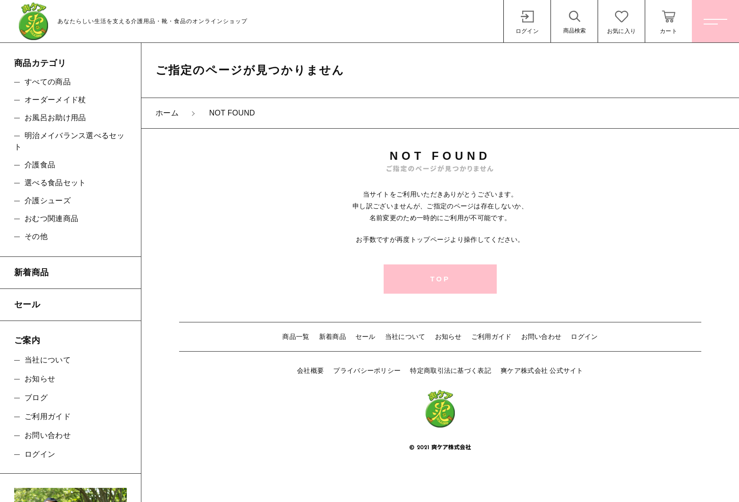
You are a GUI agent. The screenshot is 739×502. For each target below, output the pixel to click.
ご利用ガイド (491, 336)
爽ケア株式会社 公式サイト (542, 370)
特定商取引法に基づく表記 (450, 370)
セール (365, 336)
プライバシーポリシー (367, 370)
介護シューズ (48, 201)
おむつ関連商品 (51, 218)
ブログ (36, 398)
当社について (405, 336)
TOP (440, 279)
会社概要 (310, 370)
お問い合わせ (541, 336)
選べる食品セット (55, 183)
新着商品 (332, 336)
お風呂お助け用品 (55, 118)
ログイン (584, 336)
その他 (36, 236)
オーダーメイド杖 (55, 100)
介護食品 (40, 165)
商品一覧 (295, 336)
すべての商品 (48, 82)
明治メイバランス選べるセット (69, 141)
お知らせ (448, 336)
